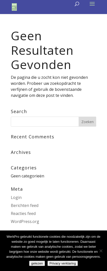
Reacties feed (23, 213)
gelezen (37, 263)
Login (16, 197)
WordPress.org (25, 221)
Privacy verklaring (62, 263)
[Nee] (100, 250)
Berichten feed (24, 205)
